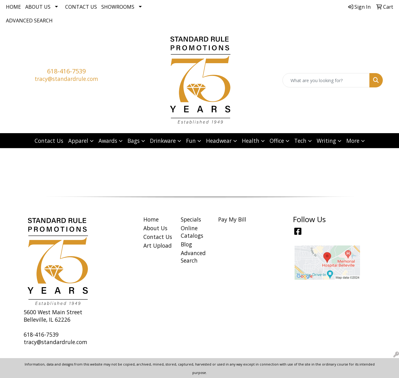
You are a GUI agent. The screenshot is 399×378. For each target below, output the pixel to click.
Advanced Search (29, 20)
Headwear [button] (219, 140)
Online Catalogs (192, 231)
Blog (186, 244)
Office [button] (277, 140)
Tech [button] (300, 140)
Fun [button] (191, 140)
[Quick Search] (326, 80)
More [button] (352, 140)
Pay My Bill (232, 219)
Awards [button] (108, 140)
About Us (37, 6)
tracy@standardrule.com (66, 78)
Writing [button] (326, 140)
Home (13, 6)
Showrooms (117, 6)
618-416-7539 (66, 71)
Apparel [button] (78, 140)
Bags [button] (133, 140)
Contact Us (81, 6)
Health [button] (250, 140)
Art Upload (157, 245)
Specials (191, 219)
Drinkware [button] (163, 140)
